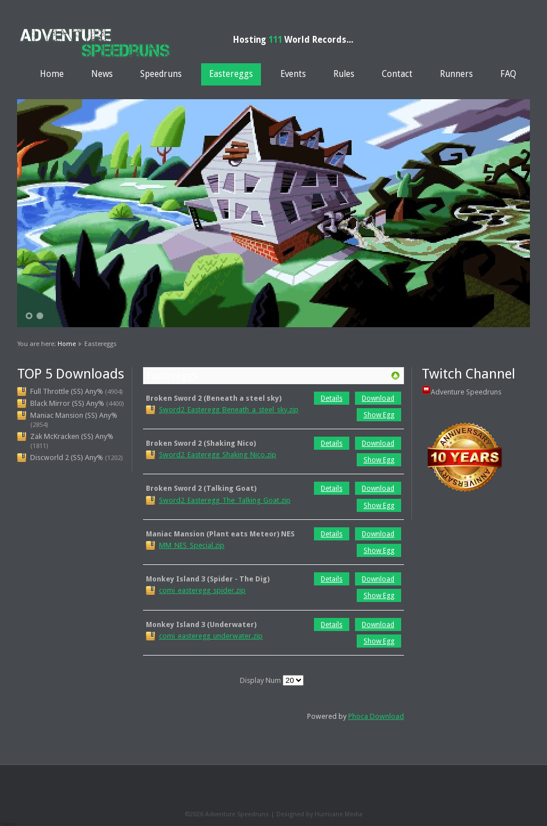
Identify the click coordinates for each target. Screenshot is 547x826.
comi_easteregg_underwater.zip (211, 636)
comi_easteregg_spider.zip (202, 590)
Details (331, 398)
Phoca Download (376, 716)
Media (353, 814)
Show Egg (379, 414)
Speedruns (161, 74)
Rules (343, 74)
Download (378, 398)
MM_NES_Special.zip (191, 545)
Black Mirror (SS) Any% (67, 403)
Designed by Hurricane (310, 814)
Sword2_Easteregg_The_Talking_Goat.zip (225, 500)
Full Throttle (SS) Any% (66, 391)
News (102, 74)
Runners (456, 74)
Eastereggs (231, 74)
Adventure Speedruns (466, 392)
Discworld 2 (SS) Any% (66, 457)
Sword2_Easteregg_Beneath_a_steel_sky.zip (229, 409)
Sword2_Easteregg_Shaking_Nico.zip (217, 454)
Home (52, 74)
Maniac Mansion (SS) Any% (73, 415)
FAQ (508, 74)
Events (293, 74)
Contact (397, 74)
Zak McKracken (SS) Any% (71, 436)
